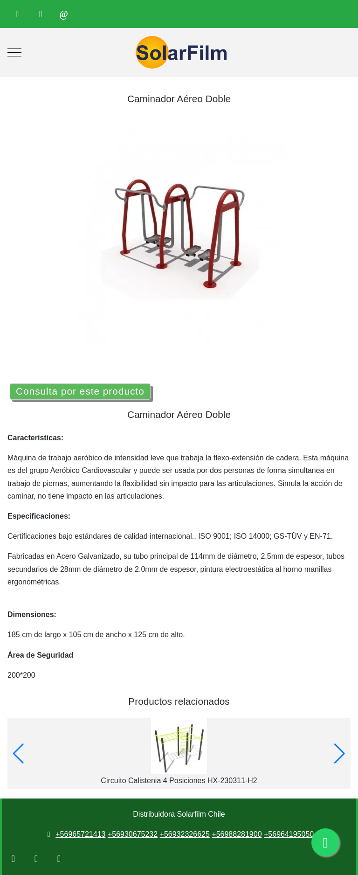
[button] (18, 753)
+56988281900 (237, 834)
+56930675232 (133, 834)
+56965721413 (80, 834)
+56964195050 (289, 834)
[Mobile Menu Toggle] (14, 53)
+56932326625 (185, 834)
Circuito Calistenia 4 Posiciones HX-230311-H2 (179, 781)
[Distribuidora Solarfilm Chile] (179, 52)
